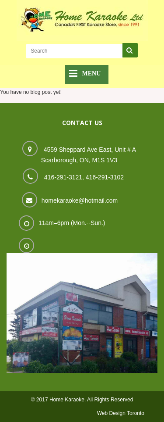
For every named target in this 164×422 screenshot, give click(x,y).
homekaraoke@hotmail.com (80, 200)
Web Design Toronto (120, 413)
